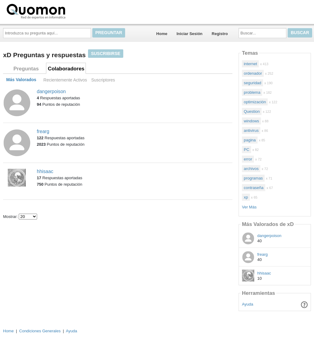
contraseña (253, 187)
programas (253, 178)
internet (250, 63)
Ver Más (249, 207)
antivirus (251, 130)
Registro (220, 33)
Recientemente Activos (65, 79)
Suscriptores (103, 79)
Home (161, 33)
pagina (250, 140)
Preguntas (26, 69)
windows (251, 121)
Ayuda (247, 304)
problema (252, 92)
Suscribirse (106, 53)
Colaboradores (66, 69)
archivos (251, 168)
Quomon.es (55, 11)
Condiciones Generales (40, 331)
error (248, 159)
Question (252, 111)
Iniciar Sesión (190, 33)
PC (246, 149)
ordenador (253, 73)
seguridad (252, 83)
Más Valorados (21, 79)
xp (246, 197)
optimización (255, 102)
